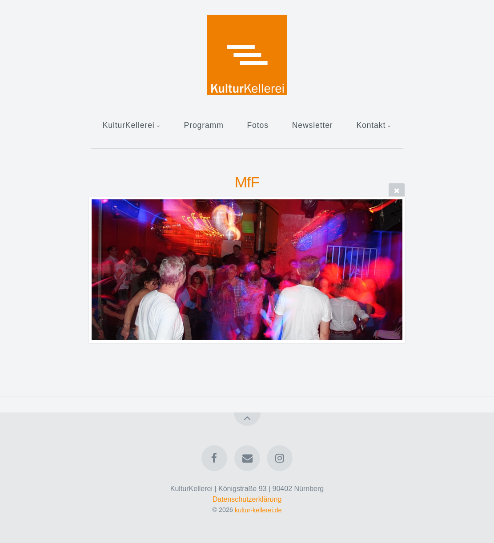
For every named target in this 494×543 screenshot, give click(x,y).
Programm (204, 125)
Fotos (257, 125)
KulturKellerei (129, 125)
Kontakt (371, 125)
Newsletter (312, 125)
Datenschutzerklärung (247, 499)
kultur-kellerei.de (258, 509)
